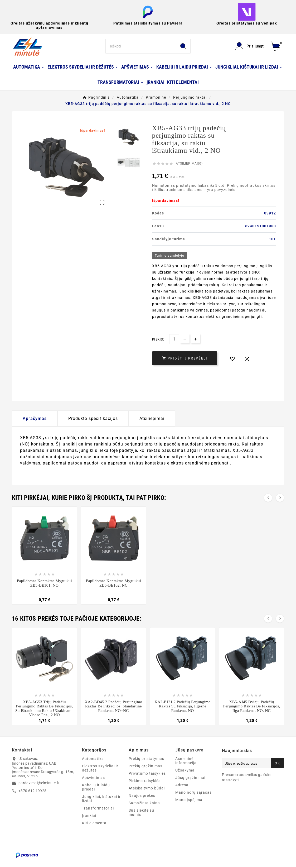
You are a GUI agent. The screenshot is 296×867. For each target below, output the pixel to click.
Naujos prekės (142, 795)
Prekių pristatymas (146, 758)
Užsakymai (185, 770)
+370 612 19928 (32, 791)
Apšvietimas (93, 777)
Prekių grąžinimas (145, 766)
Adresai (182, 785)
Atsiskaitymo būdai (147, 788)
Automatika (93, 758)
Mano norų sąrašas (193, 792)
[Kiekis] (174, 339)
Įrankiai (89, 815)
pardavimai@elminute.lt (38, 783)
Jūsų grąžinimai (190, 777)
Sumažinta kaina (144, 803)
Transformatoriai (98, 808)
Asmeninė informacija (186, 760)
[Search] (141, 46)
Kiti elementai (95, 823)
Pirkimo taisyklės (145, 781)
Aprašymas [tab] (35, 418)
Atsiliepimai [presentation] (151, 418)
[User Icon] (250, 46)
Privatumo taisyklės (147, 773)
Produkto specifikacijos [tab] (93, 418)
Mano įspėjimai (189, 800)
